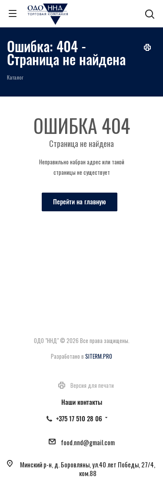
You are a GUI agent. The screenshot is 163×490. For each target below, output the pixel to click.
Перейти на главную (79, 201)
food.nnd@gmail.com (88, 442)
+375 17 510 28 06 (79, 418)
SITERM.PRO (98, 356)
